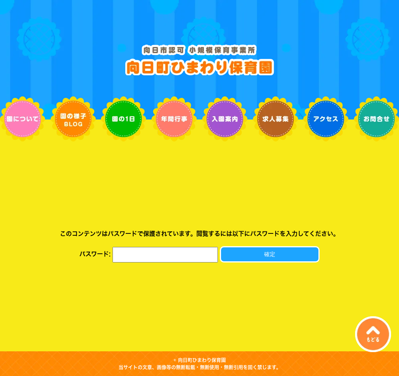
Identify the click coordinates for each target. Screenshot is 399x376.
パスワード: (148, 254)
